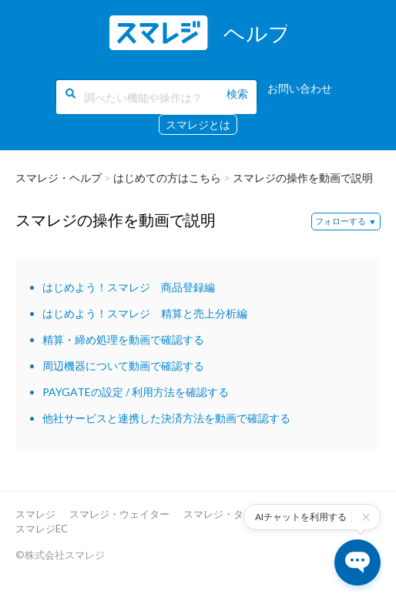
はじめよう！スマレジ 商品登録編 (128, 287)
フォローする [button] (340, 221)
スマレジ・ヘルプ (58, 177)
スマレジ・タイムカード (238, 514)
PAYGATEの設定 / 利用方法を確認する (135, 391)
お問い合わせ (299, 88)
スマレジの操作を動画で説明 (303, 177)
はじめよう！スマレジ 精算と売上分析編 (144, 313)
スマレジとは (198, 124)
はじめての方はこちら (167, 177)
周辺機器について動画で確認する (123, 365)
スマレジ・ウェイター (119, 514)
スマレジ (35, 514)
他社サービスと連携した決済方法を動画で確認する (166, 418)
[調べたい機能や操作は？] (156, 97)
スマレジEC (41, 528)
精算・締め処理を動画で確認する (123, 339)
